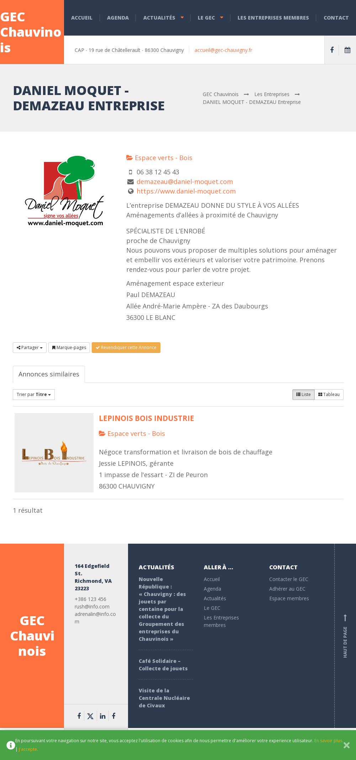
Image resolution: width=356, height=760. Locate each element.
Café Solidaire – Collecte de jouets (163, 665)
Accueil (81, 17)
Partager (30, 347)
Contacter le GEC (288, 579)
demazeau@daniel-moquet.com (185, 181)
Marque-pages (69, 347)
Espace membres (289, 598)
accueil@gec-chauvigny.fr (223, 50)
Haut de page (345, 635)
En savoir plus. (328, 741)
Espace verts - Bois (159, 157)
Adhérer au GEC (287, 588)
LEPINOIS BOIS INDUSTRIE (146, 418)
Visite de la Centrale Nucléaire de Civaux (164, 698)
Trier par (34, 394)
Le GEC (206, 17)
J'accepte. (28, 749)
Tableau (329, 394)
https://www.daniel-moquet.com (186, 191)
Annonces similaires (48, 374)
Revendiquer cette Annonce (126, 347)
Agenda (118, 17)
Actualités (159, 17)
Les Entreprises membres (273, 17)
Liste (303, 394)
